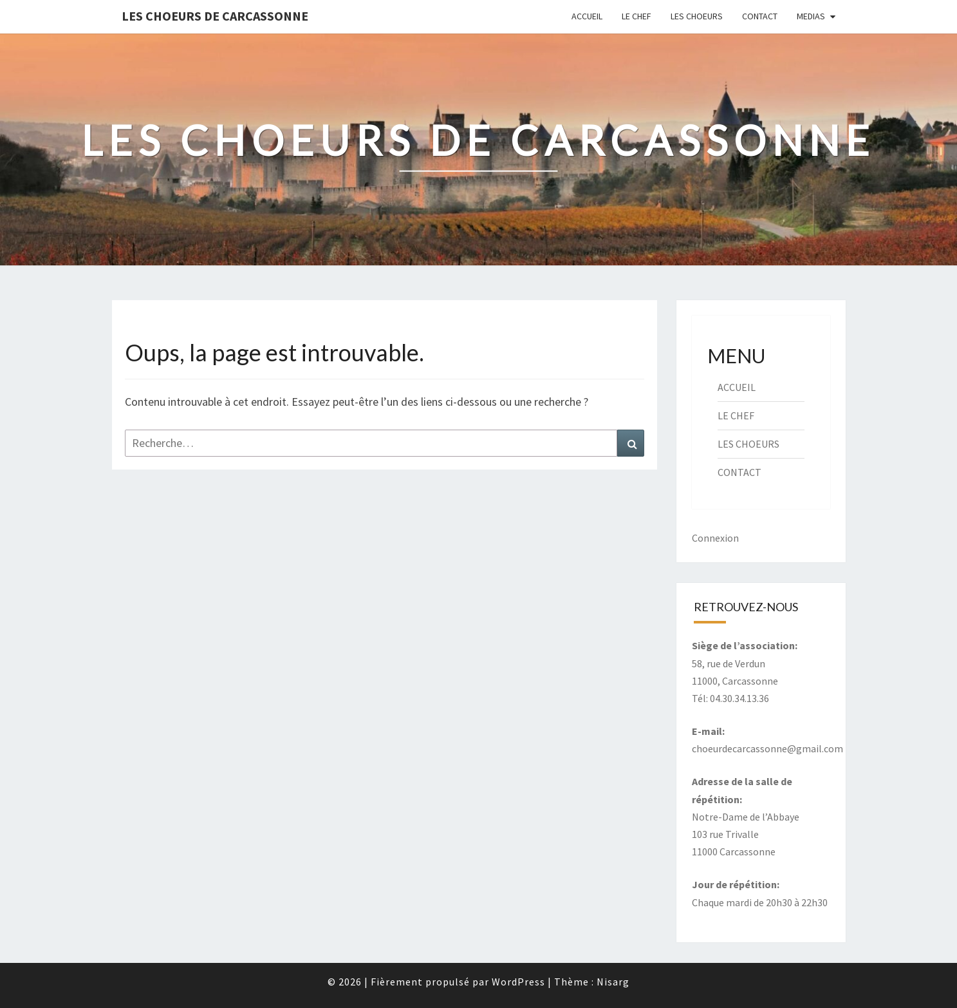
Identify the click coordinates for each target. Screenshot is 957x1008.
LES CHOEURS (697, 16)
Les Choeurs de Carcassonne (215, 16)
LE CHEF (636, 16)
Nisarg (613, 981)
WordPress (518, 981)
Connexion (715, 537)
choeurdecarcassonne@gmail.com (767, 748)
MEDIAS (811, 16)
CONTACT (759, 16)
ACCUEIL (586, 16)
